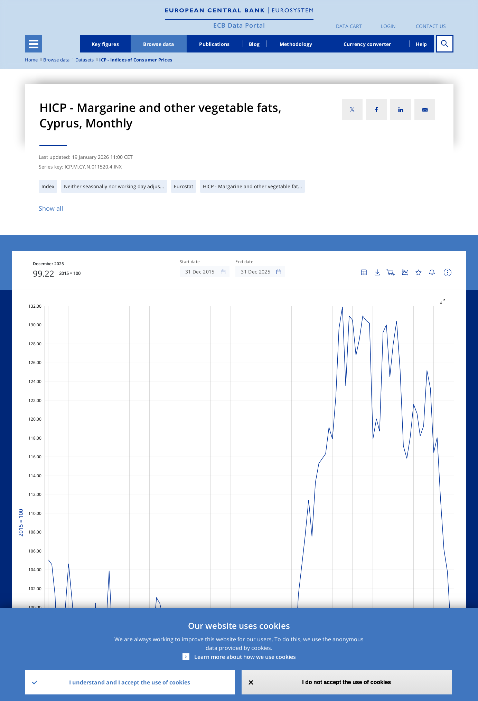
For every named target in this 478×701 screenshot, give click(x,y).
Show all (51, 208)
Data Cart (349, 26)
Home (31, 60)
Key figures (105, 44)
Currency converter (367, 44)
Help (421, 44)
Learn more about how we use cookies (245, 657)
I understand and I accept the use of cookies (129, 682)
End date (244, 262)
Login (388, 26)
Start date (190, 262)
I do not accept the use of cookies (346, 682)
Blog (254, 44)
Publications (214, 44)
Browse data (158, 44)
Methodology (296, 44)
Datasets (84, 60)
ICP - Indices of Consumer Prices (135, 60)
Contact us (431, 26)
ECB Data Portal (239, 25)
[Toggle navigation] (33, 43)
